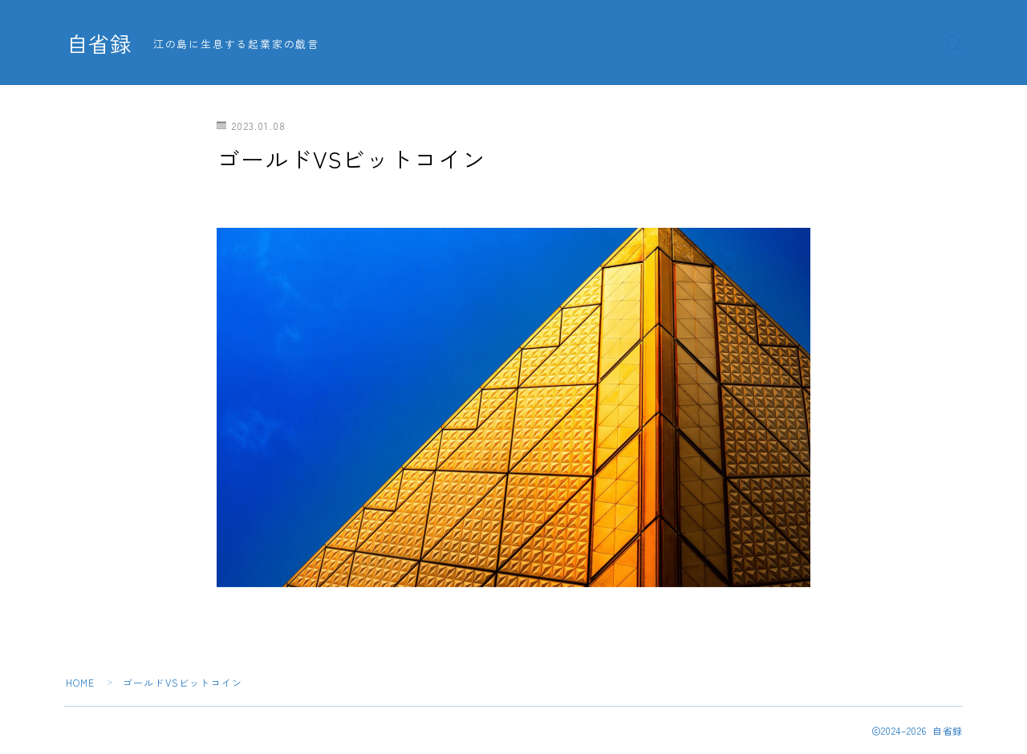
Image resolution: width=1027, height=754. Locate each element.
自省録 (100, 43)
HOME (80, 682)
